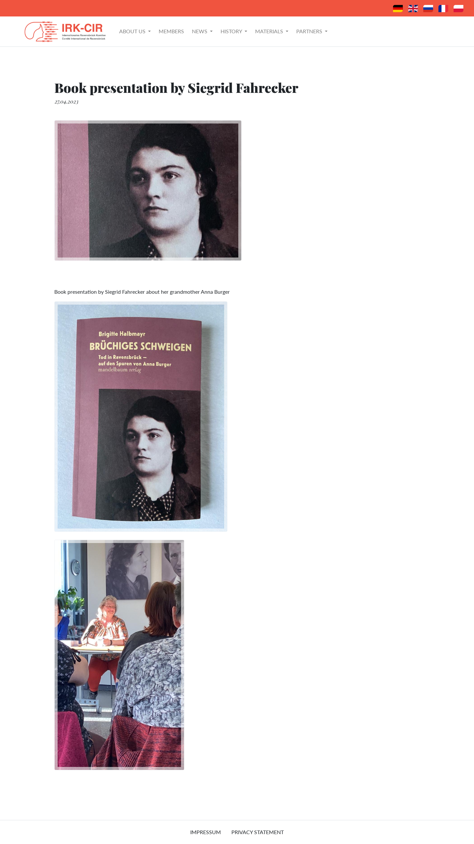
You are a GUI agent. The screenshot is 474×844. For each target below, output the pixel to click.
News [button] (200, 31)
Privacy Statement (257, 832)
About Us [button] (133, 31)
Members (171, 31)
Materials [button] (269, 31)
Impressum (205, 832)
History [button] (232, 31)
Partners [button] (310, 31)
